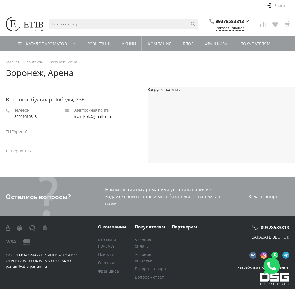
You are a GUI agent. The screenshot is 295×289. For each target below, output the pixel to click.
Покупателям (150, 227)
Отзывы (106, 262)
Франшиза (108, 271)
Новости (106, 254)
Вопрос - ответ (149, 277)
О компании (112, 227)
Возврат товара (150, 268)
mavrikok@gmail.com (92, 116)
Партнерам (184, 227)
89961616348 (25, 116)
